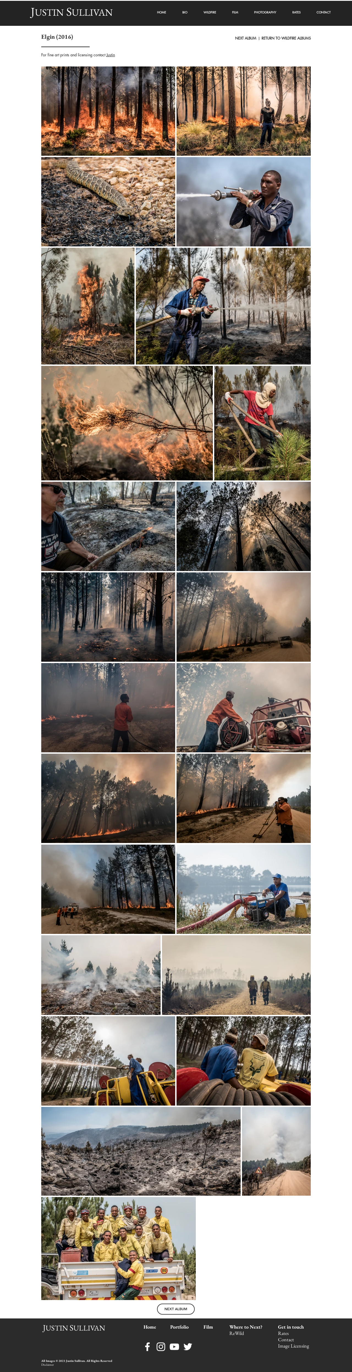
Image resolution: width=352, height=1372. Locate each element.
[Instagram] (161, 1346)
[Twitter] (188, 1346)
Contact (286, 1339)
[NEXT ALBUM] (176, 1309)
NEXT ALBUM (246, 38)
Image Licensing (293, 1346)
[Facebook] (147, 1346)
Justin (110, 54)
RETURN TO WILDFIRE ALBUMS (286, 38)
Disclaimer (47, 1365)
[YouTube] (174, 1346)
